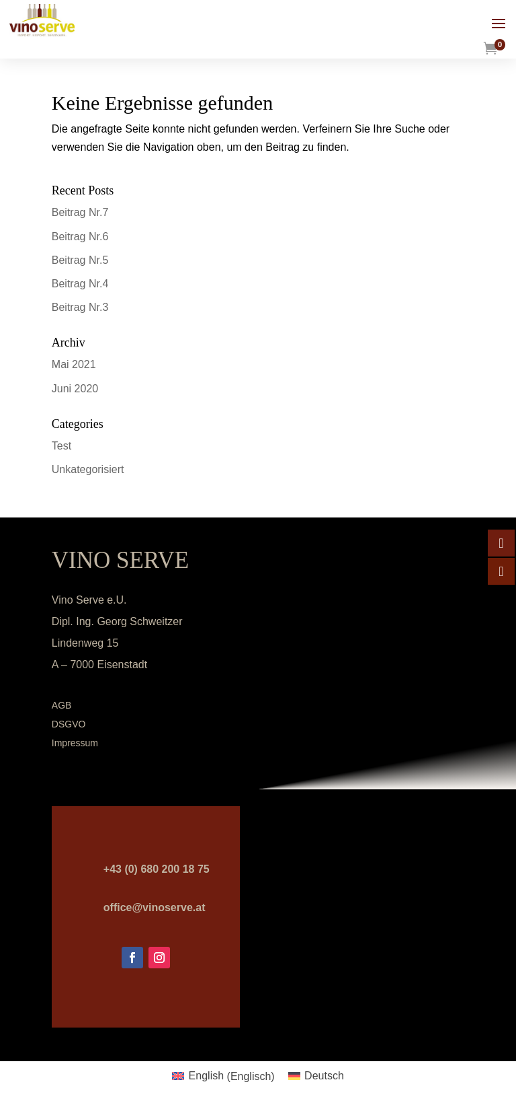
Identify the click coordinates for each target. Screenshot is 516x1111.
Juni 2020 (75, 388)
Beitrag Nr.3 (80, 307)
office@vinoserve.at (154, 907)
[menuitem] (223, 1076)
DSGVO (69, 724)
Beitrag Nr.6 (80, 236)
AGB (62, 705)
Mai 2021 (74, 364)
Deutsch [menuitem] (324, 1075)
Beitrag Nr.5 (80, 260)
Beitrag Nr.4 (80, 283)
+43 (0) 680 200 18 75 (156, 869)
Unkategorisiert (88, 469)
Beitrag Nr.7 (80, 212)
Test (61, 446)
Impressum (75, 743)
